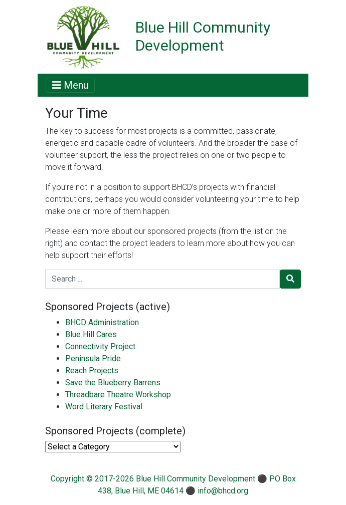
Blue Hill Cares (91, 334)
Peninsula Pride (93, 358)
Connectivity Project (100, 346)
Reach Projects (91, 370)
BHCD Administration (102, 322)
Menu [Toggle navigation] (70, 85)
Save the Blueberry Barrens (112, 382)
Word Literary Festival (103, 406)
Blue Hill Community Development (202, 36)
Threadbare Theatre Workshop (118, 394)
